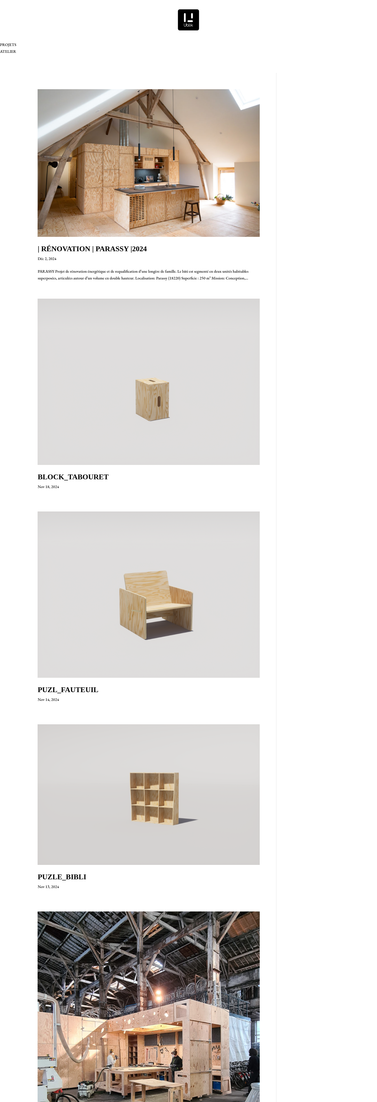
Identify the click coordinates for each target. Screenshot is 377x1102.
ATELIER (8, 51)
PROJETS (8, 44)
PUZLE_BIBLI (62, 877)
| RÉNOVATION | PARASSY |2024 (92, 249)
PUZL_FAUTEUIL (68, 690)
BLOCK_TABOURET (73, 477)
